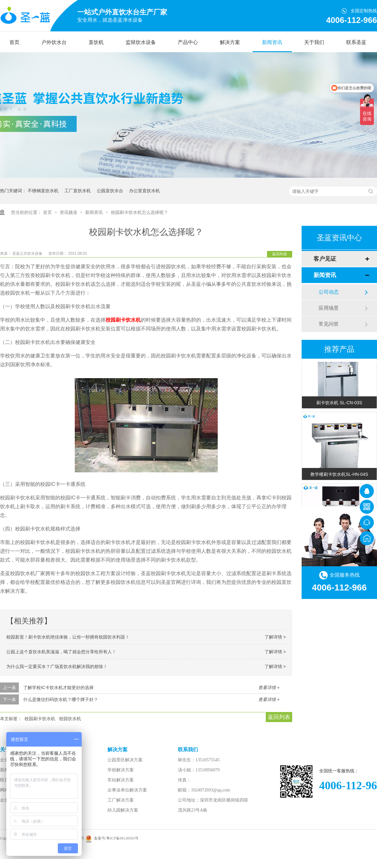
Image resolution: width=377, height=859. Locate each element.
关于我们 (314, 42)
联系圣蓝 (356, 42)
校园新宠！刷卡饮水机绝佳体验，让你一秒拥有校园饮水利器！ (67, 636)
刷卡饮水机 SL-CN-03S (339, 403)
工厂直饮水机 (77, 190)
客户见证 (325, 259)
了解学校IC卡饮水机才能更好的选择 (58, 687)
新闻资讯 (272, 42)
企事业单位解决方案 (127, 790)
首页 (14, 42)
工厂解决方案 (120, 800)
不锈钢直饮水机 (43, 190)
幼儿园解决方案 (122, 810)
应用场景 (329, 308)
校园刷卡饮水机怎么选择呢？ (139, 212)
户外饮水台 (54, 42)
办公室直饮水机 (144, 190)
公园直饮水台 (110, 190)
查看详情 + (269, 687)
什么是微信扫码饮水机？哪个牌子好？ (60, 699)
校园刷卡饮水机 (123, 320)
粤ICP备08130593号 (122, 838)
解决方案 (230, 42)
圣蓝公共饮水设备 (27, 253)
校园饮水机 (70, 718)
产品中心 (188, 42)
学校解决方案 (120, 770)
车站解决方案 (120, 780)
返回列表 (279, 254)
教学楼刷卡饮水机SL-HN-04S (339, 475)
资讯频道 (69, 212)
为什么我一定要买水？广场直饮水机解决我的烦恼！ (56, 666)
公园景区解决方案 (125, 760)
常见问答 (329, 324)
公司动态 (329, 292)
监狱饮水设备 (141, 42)
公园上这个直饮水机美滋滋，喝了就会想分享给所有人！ (61, 651)
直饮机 (96, 42)
